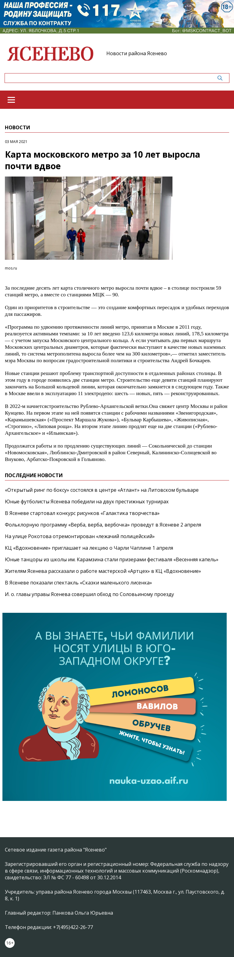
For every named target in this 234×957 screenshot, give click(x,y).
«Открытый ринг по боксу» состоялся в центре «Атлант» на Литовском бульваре (102, 490)
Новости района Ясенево (136, 53)
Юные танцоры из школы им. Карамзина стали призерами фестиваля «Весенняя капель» (111, 559)
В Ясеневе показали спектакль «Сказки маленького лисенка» (78, 582)
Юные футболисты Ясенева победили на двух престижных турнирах (86, 501)
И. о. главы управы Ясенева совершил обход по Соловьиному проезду (89, 594)
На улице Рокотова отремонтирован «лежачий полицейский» (80, 536)
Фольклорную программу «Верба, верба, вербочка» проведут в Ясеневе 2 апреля (103, 524)
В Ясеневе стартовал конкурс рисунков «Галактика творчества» (82, 513)
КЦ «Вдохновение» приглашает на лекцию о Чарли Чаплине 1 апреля (89, 548)
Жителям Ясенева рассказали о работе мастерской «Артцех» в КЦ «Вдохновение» (103, 571)
